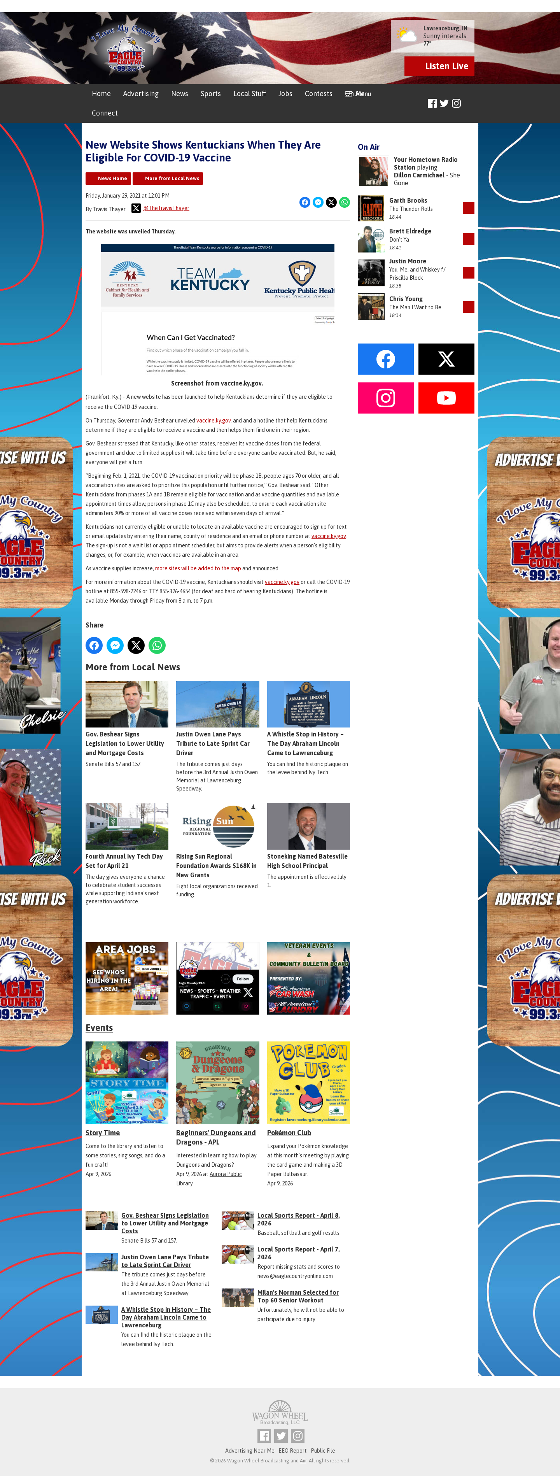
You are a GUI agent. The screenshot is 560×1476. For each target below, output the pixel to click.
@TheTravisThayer (160, 208)
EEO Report (292, 1451)
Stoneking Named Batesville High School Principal (308, 836)
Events (99, 1027)
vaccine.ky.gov (213, 420)
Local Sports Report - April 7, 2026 (298, 1253)
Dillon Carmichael (419, 175)
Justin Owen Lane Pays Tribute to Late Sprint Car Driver (217, 718)
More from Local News (172, 178)
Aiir (303, 1461)
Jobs (285, 93)
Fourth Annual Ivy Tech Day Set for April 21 (127, 836)
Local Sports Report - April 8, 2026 (298, 1219)
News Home (112, 178)
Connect (105, 113)
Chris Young (406, 298)
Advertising (141, 93)
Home (101, 93)
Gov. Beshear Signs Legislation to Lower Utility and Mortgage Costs (127, 718)
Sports (211, 93)
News (179, 93)
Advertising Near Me (250, 1451)
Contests (318, 93)
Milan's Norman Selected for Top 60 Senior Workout (298, 1296)
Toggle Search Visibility (469, 104)
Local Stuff (249, 93)
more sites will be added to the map (198, 568)
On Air (354, 93)
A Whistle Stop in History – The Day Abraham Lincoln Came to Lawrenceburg (308, 718)
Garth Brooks (408, 200)
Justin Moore (407, 261)
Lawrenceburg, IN (445, 28)
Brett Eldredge (410, 231)
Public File (323, 1451)
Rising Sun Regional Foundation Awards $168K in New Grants (217, 840)
